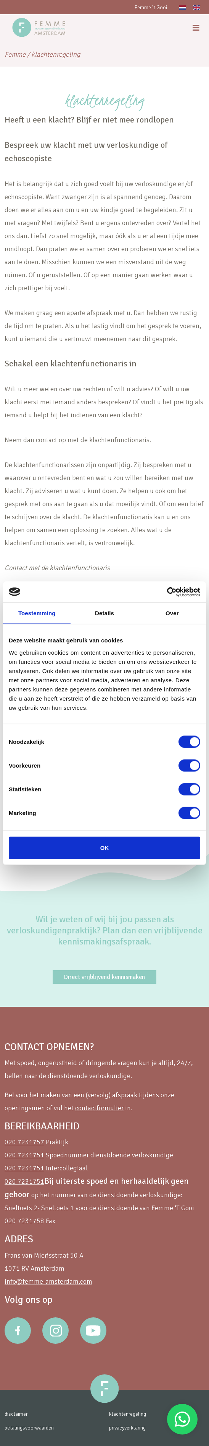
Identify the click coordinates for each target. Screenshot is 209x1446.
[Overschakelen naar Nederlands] (182, 7)
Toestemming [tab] (37, 613)
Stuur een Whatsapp (182, 1419)
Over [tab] (172, 613)
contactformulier (99, 1108)
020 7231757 (24, 1142)
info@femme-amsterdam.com (48, 1281)
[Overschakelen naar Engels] (197, 7)
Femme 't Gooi (150, 7)
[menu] (196, 28)
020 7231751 (24, 1155)
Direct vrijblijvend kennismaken (104, 977)
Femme (15, 54)
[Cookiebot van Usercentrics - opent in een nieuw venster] (166, 592)
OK (104, 847)
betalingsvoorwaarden (29, 1428)
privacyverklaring (127, 1428)
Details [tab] (104, 613)
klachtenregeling (127, 1414)
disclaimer (16, 1414)
